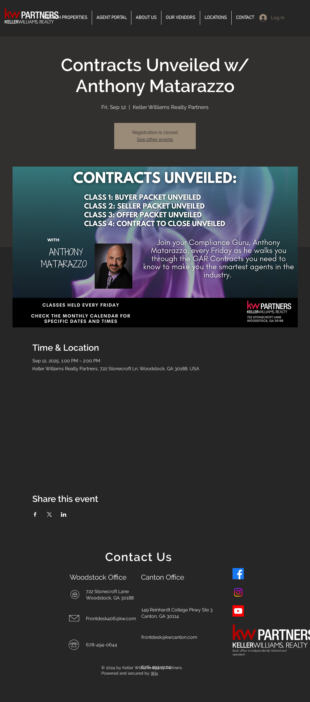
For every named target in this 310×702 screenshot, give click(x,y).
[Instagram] (238, 592)
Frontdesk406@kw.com (111, 618)
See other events (155, 139)
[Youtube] (238, 611)
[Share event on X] (49, 514)
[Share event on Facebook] (35, 514)
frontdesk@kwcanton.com (169, 637)
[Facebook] (238, 573)
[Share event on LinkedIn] (63, 514)
